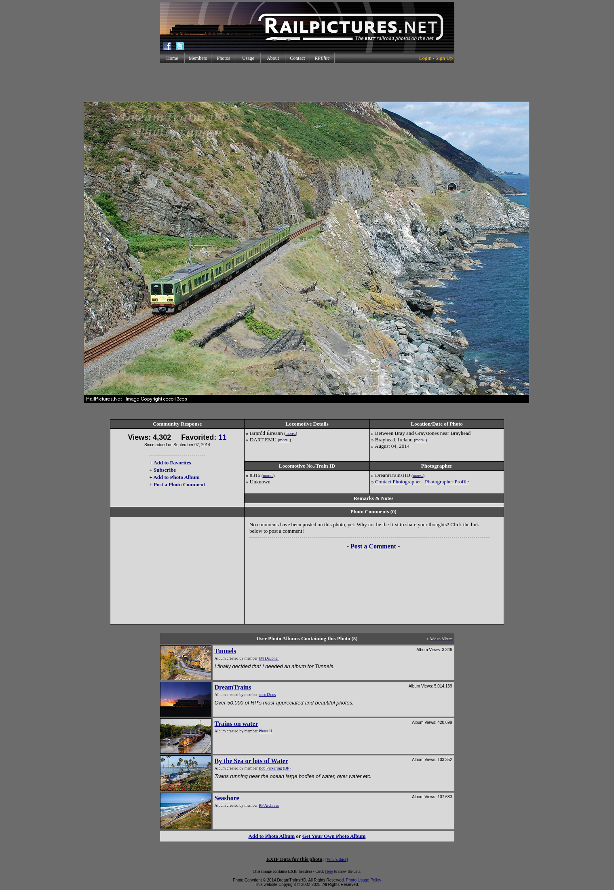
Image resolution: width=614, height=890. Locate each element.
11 (222, 437)
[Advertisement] (307, 82)
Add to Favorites (172, 463)
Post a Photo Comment (179, 484)
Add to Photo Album (176, 477)
